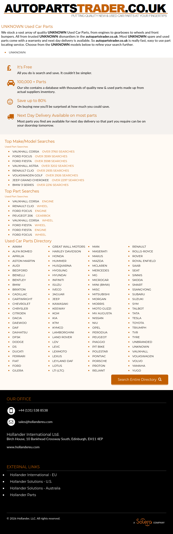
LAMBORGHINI (63, 332)
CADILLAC (19, 294)
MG (94, 275)
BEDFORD (19, 270)
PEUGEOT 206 (31, 215)
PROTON (98, 365)
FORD (16, 365)
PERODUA (99, 332)
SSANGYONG (141, 289)
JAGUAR (58, 294)
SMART (137, 284)
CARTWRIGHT (22, 299)
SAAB (136, 265)
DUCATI (17, 351)
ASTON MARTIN (23, 261)
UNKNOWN (17, 52)
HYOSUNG (60, 270)
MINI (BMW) (101, 284)
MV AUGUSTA (102, 313)
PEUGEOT (99, 337)
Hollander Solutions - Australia (34, 488)
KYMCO (57, 327)
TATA (136, 313)
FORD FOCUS (39, 156)
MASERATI (99, 251)
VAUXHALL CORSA (43, 151)
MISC (96, 289)
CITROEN (19, 313)
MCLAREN (99, 265)
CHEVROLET (21, 303)
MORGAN (99, 299)
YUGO (136, 370)
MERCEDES (100, 270)
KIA (55, 318)
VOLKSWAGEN (143, 356)
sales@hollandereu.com (29, 422)
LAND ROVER (62, 337)
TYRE (136, 337)
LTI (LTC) (58, 370)
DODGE (18, 342)
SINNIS (137, 275)
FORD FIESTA (39, 161)
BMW (16, 284)
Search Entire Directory (140, 379)
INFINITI (58, 280)
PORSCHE (99, 361)
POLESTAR (100, 351)
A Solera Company (148, 522)
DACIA (17, 318)
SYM (135, 303)
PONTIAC (99, 356)
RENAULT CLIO (40, 170)
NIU (95, 323)
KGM (55, 313)
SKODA (137, 280)
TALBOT (138, 308)
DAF (15, 327)
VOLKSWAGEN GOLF (45, 175)
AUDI (16, 265)
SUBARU (138, 294)
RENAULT (139, 246)
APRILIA (18, 256)
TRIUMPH (139, 327)
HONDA (58, 256)
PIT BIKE (98, 346)
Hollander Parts (22, 495)
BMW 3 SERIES (40, 185)
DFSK (16, 337)
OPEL (96, 327)
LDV (55, 342)
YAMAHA (138, 365)
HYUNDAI (59, 275)
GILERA (17, 370)
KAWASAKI (60, 303)
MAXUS (97, 256)
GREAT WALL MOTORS (68, 246)
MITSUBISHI (101, 294)
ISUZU (57, 284)
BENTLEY (19, 280)
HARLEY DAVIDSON (66, 251)
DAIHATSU (20, 332)
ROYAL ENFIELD (144, 261)
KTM (55, 323)
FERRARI (18, 356)
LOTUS (57, 365)
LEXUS (57, 356)
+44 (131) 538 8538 (27, 410)
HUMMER (59, 261)
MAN (96, 246)
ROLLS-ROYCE (142, 251)
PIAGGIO (98, 342)
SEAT (136, 270)
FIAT (15, 361)
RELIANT (98, 370)
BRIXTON (19, 289)
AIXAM (17, 246)
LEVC (56, 346)
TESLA (137, 318)
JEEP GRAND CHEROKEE (48, 180)
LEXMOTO (59, 351)
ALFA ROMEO (22, 251)
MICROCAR (100, 280)
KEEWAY (58, 308)
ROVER (137, 256)
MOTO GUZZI (101, 308)
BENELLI (18, 275)
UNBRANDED (142, 342)
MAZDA (97, 261)
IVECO (57, 289)
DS (14, 346)
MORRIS (98, 303)
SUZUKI (137, 299)
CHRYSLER (20, 308)
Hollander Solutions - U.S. (30, 481)
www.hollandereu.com (23, 447)
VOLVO (137, 361)
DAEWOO (19, 323)
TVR (135, 332)
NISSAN (98, 318)
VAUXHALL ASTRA (43, 166)
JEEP (56, 299)
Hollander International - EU (33, 475)
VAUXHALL (140, 351)
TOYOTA (138, 323)
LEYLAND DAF (62, 361)
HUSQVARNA (62, 265)
